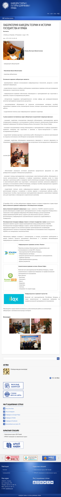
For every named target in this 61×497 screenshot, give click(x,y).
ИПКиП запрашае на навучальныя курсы (15, 436)
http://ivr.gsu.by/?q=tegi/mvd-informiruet (49, 458)
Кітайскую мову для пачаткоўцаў (19, 369)
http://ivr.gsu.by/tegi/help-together (12, 458)
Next (58, 458)
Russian (48, 14)
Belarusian (51, 14)
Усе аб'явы (55, 378)
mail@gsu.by (9, 488)
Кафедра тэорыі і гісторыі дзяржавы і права (20, 5)
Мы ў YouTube (10, 408)
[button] (8, 18)
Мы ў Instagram (10, 411)
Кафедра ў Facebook (11, 421)
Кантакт (5, 469)
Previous (2, 458)
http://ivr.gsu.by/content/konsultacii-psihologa (30, 458)
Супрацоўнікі (6, 473)
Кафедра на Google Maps (13, 415)
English (54, 14)
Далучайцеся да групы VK (13, 424)
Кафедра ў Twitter (11, 418)
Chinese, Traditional (57, 14)
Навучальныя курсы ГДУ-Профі (13, 434)
